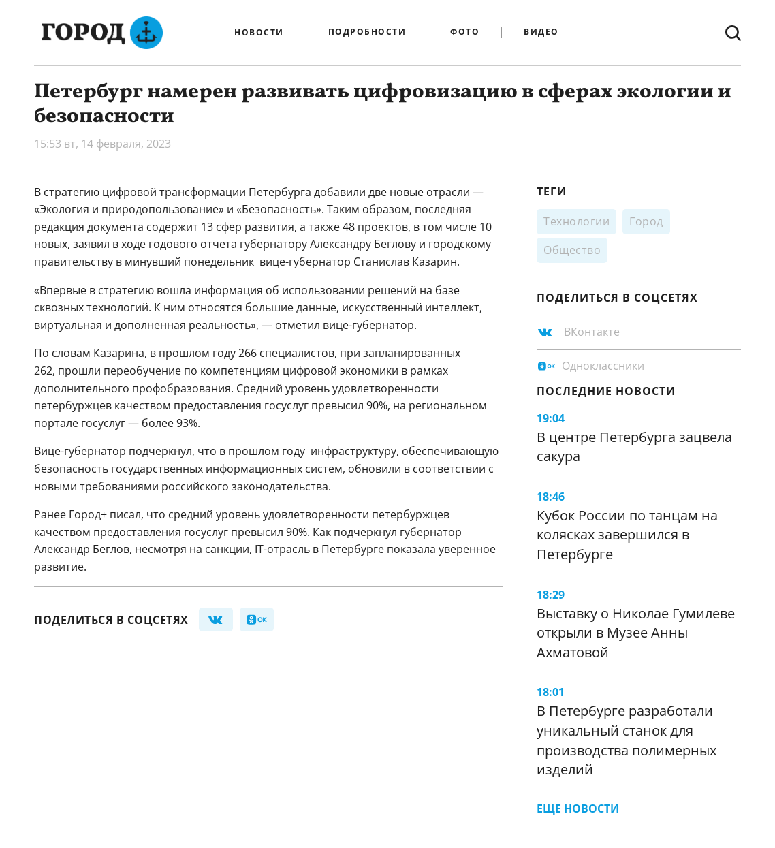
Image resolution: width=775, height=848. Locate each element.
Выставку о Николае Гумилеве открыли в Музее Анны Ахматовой (636, 632)
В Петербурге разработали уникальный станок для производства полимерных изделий (626, 740)
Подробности (367, 32)
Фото (464, 32)
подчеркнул (365, 531)
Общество (572, 249)
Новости (259, 32)
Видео (541, 32)
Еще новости (578, 808)
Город (646, 221)
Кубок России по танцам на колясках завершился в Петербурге (627, 534)
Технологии (576, 221)
